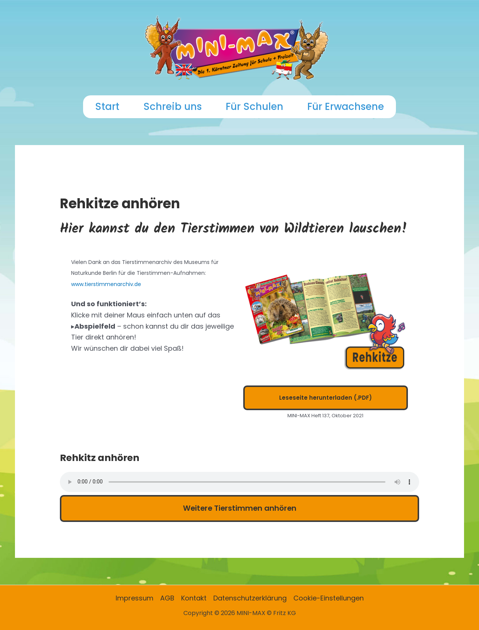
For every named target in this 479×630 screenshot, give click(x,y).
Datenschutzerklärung (250, 598)
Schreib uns (172, 106)
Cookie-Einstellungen (328, 598)
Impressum (134, 598)
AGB (167, 598)
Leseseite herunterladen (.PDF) (325, 398)
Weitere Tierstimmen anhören (239, 508)
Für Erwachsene (345, 106)
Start (107, 106)
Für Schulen (254, 106)
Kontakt (194, 598)
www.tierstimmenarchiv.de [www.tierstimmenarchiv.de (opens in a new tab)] (106, 284)
